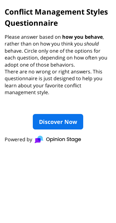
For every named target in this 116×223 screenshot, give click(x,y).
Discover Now (58, 121)
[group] (58, 75)
